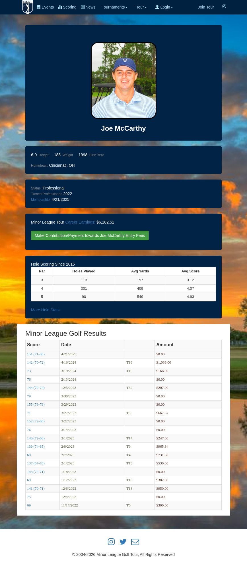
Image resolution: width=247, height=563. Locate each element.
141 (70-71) (36, 488)
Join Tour (206, 7)
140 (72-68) (36, 438)
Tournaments (114, 7)
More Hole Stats (45, 310)
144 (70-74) (36, 387)
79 (29, 396)
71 (29, 413)
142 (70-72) (36, 362)
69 (29, 455)
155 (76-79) (36, 404)
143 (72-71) (36, 472)
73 (29, 371)
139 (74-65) (36, 446)
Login (164, 7)
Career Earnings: (80, 222)
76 (29, 379)
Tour (141, 7)
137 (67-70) (36, 463)
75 (29, 497)
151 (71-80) (36, 354)
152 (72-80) (36, 421)
